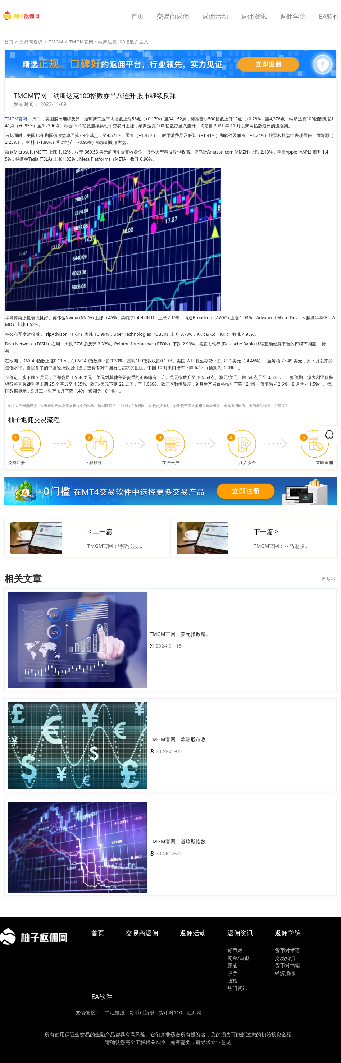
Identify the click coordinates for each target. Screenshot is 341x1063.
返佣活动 (215, 16)
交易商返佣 (173, 16)
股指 (232, 980)
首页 (137, 16)
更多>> (329, 578)
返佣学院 (293, 16)
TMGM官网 (16, 119)
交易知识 (285, 957)
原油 (232, 965)
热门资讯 (237, 988)
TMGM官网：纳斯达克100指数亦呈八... (111, 42)
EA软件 (329, 16)
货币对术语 (287, 950)
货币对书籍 (287, 965)
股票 (232, 973)
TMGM (56, 42)
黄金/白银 (238, 957)
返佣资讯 (254, 16)
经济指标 (285, 973)
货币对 (234, 950)
